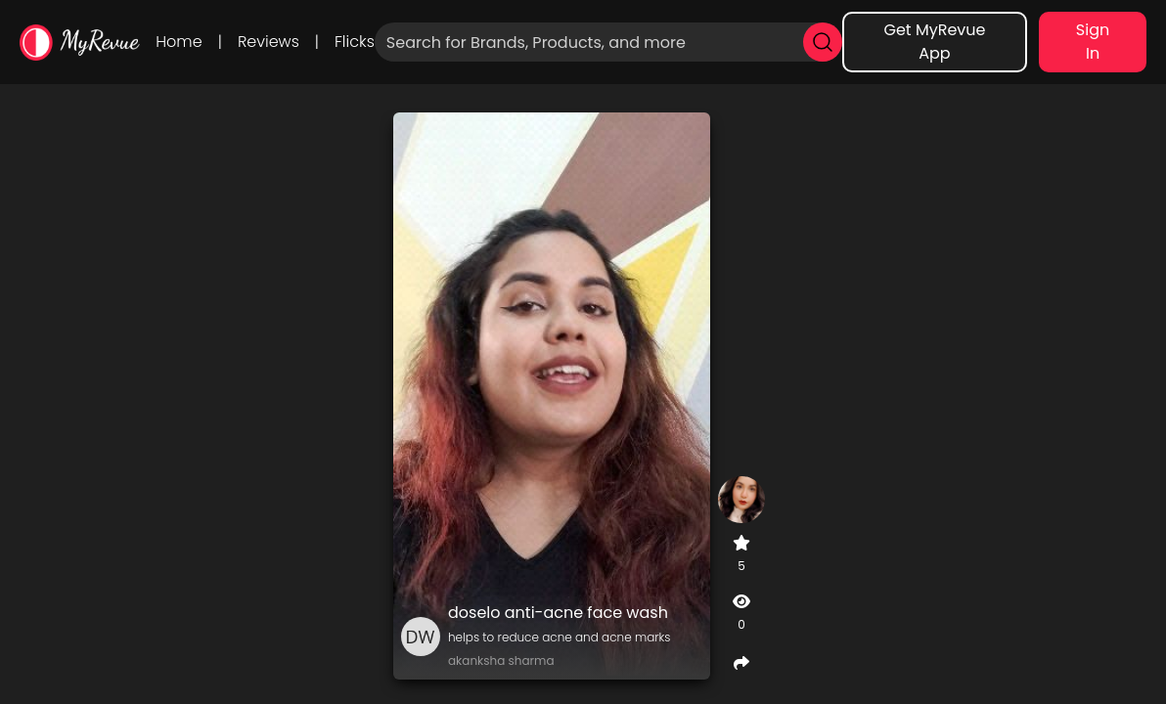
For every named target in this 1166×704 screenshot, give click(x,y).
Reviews (268, 41)
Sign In (1092, 42)
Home (179, 41)
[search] (822, 42)
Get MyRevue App (934, 42)
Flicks (355, 41)
